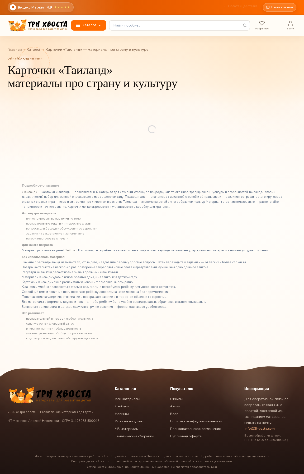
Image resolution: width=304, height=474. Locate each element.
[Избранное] (262, 25)
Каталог (34, 49)
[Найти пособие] (179, 25)
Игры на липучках (129, 421)
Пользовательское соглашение (195, 428)
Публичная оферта (186, 436)
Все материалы (127, 398)
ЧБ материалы (126, 428)
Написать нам (279, 7)
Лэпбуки (122, 406)
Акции (181, 7)
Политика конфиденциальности (196, 421)
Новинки (122, 413)
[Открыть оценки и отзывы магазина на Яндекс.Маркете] (41, 7)
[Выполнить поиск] (245, 25)
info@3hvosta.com (259, 428)
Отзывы (148, 7)
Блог (166, 7)
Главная (129, 7)
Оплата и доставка (242, 7)
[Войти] (291, 25)
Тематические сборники (134, 436)
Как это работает (207, 7)
